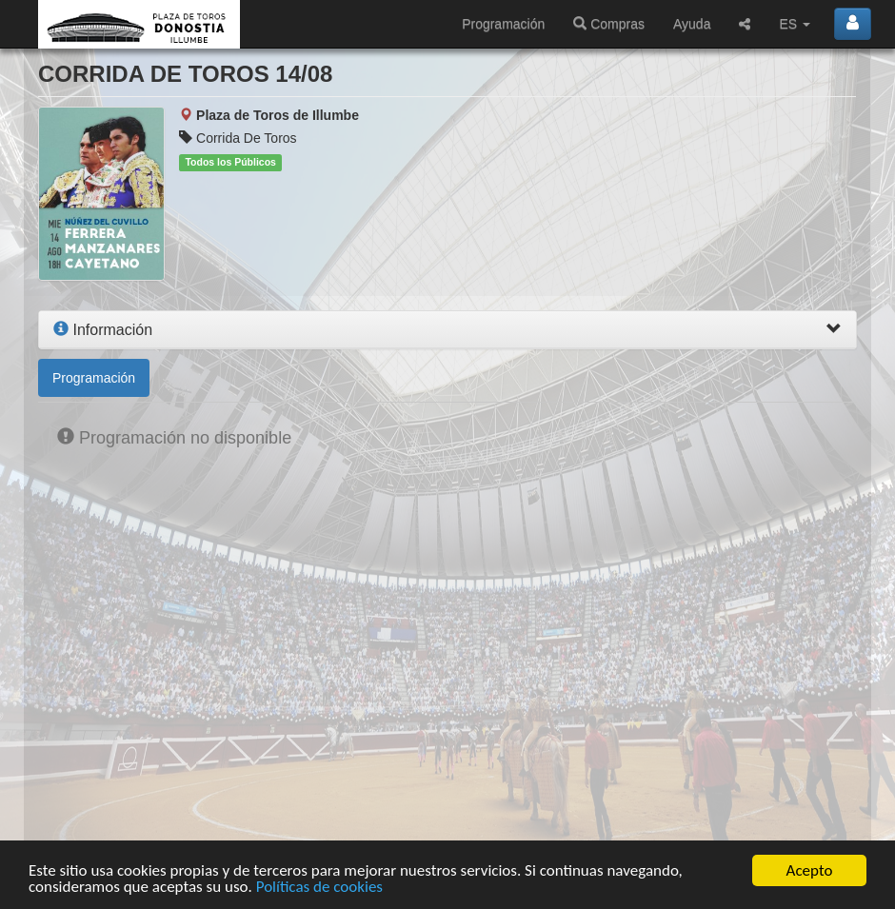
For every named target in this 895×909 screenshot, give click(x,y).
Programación (503, 23)
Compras (609, 23)
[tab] (447, 330)
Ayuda (691, 23)
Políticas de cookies (319, 887)
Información (102, 330)
